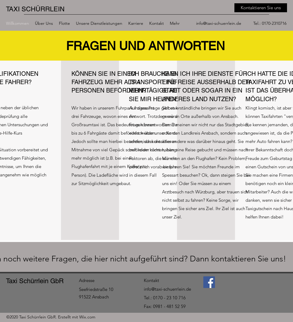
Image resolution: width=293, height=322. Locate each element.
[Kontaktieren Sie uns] (260, 7)
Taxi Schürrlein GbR (35, 281)
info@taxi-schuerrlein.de (218, 23)
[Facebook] (209, 282)
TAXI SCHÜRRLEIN (35, 9)
